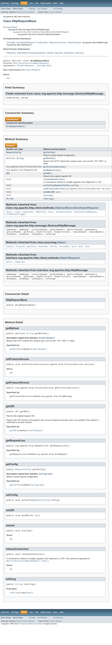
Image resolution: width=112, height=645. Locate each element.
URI (8, 177)
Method (31, 12)
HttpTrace (79, 53)
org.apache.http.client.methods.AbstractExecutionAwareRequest (41, 32)
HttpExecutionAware (57, 42)
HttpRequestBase (14, 128)
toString (47, 203)
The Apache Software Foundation (31, 639)
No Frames (42, 9)
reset (50, 217)
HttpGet (50, 53)
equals (9, 253)
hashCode (43, 253)
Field (18, 12)
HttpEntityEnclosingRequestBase (31, 53)
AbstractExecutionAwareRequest (31, 64)
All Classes (58, 9)
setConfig (48, 189)
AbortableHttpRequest (26, 42)
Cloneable (10, 42)
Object (61, 248)
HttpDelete (11, 53)
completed (28, 217)
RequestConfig (13, 155)
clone (17, 217)
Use (31, 3)
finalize (20, 253)
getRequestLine (51, 173)
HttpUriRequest (74, 42)
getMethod (48, 161)
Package (15, 3)
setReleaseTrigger (16, 219)
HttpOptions (69, 53)
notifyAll (64, 253)
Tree (37, 3)
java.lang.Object (10, 27)
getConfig (48, 155)
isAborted (40, 217)
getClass (31, 253)
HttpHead (58, 53)
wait (74, 253)
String (20, 161)
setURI (46, 196)
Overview (5, 3)
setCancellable (64, 217)
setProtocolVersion (53, 193)
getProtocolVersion (53, 170)
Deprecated (46, 3)
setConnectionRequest (85, 217)
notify (53, 253)
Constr (24, 12)
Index (55, 3)
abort (9, 217)
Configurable (42, 42)
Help (61, 3)
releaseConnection (53, 183)
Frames (32, 9)
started (47, 200)
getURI (46, 177)
